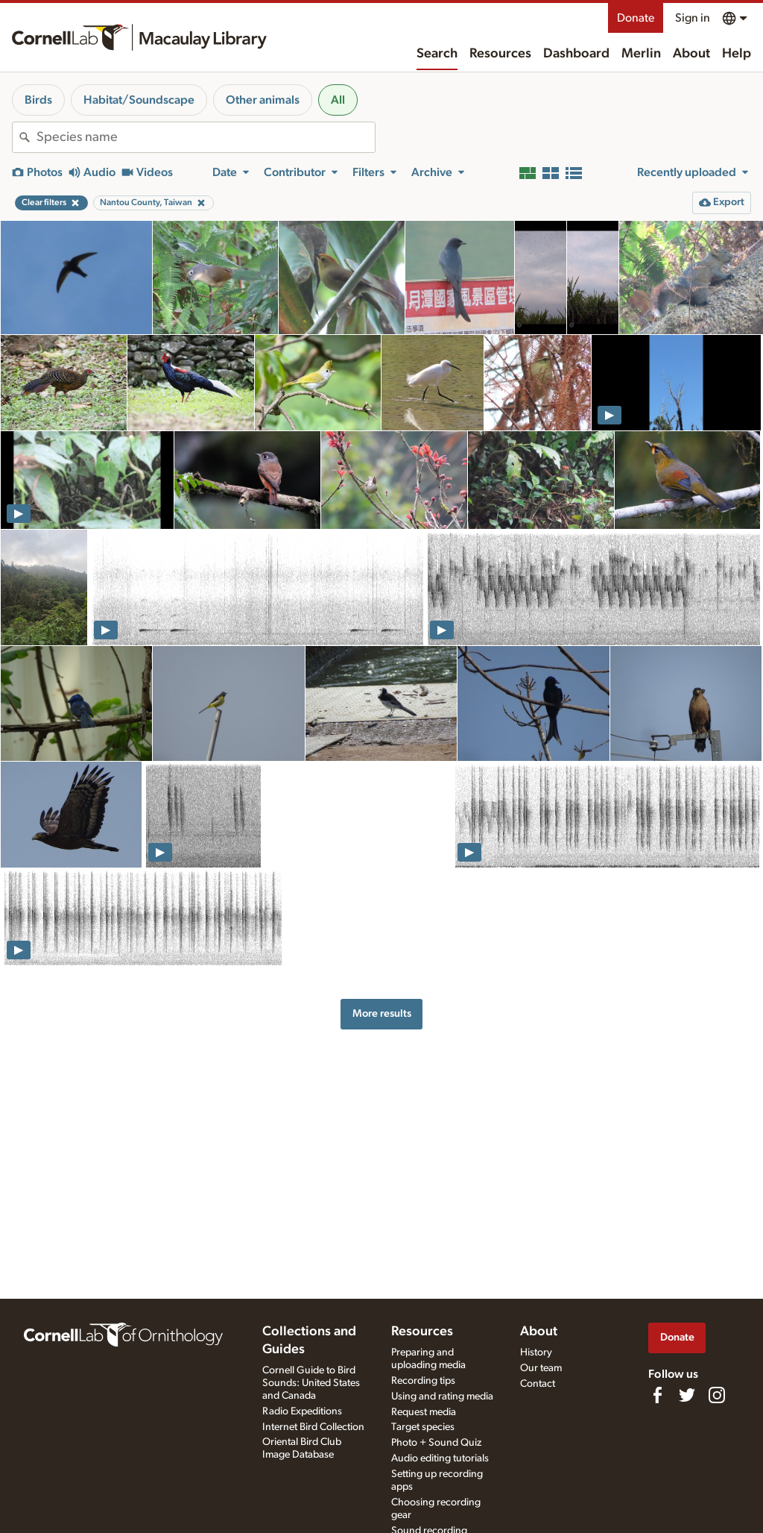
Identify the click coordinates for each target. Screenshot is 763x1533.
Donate (635, 18)
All (338, 100)
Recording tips (423, 1381)
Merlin (641, 53)
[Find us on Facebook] (657, 1395)
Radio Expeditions (302, 1411)
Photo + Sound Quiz (436, 1443)
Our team (541, 1368)
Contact (537, 1384)
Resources (500, 53)
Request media (423, 1412)
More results (381, 1013)
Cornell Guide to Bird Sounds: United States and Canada (311, 1383)
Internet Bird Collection (313, 1427)
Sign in (692, 18)
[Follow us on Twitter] (687, 1395)
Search (437, 53)
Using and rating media (442, 1396)
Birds (38, 100)
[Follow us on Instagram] (717, 1395)
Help (736, 53)
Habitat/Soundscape (138, 100)
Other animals (263, 100)
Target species (423, 1427)
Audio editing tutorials (440, 1458)
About (691, 53)
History (536, 1352)
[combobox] (206, 137)
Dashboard (576, 53)
